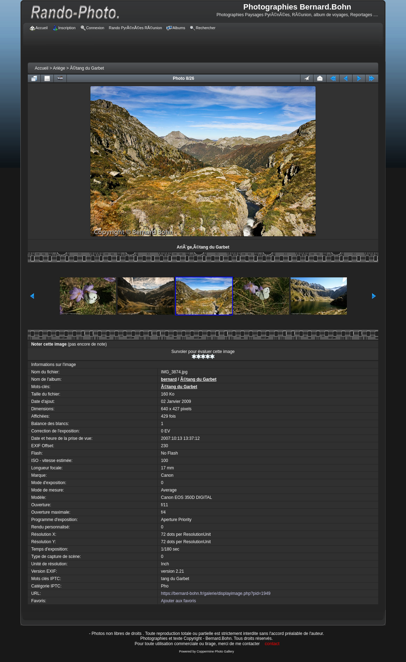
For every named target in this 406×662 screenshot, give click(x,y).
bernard (169, 379)
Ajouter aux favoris (178, 600)
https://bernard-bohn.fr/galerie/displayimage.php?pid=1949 (216, 593)
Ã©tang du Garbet (87, 68)
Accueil (42, 68)
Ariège (59, 68)
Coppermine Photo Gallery (215, 651)
